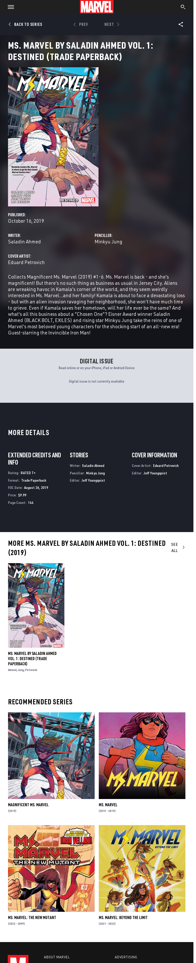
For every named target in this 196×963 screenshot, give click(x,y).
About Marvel (57, 957)
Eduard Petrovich (26, 262)
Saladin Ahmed (24, 241)
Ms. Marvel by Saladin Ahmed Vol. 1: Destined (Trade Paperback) (32, 658)
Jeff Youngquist (93, 480)
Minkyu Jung (108, 241)
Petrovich (31, 670)
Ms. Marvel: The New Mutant (32, 917)
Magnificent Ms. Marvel (28, 804)
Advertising (126, 957)
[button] (9, 6)
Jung (21, 670)
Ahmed (12, 670)
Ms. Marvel (108, 804)
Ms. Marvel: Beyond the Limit (123, 917)
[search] (183, 7)
